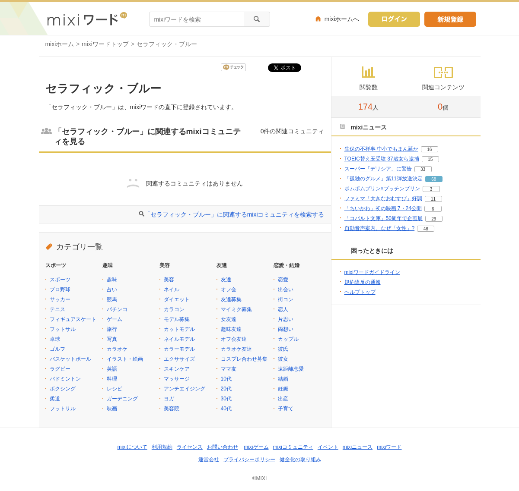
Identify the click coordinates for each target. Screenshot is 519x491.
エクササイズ (179, 359)
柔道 (55, 399)
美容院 (171, 409)
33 (422, 169)
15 (430, 159)
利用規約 (162, 447)
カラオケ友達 (236, 349)
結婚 (283, 379)
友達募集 (231, 299)
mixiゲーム (256, 447)
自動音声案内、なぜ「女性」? (379, 228)
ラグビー (60, 369)
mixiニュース (358, 447)
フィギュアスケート (73, 319)
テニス (57, 309)
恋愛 (283, 280)
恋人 (283, 309)
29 (433, 219)
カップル (288, 339)
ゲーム (114, 319)
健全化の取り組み (300, 459)
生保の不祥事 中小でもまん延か (381, 149)
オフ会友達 (234, 339)
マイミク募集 (236, 309)
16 (429, 149)
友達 (226, 280)
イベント (328, 447)
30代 (226, 399)
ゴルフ (57, 349)
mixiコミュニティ (293, 447)
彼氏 (283, 349)
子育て (285, 409)
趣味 (112, 280)
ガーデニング (122, 399)
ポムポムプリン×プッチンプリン (382, 189)
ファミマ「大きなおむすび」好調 (383, 198)
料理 (112, 379)
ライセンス (190, 447)
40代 (226, 409)
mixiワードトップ (105, 44)
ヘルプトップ (360, 292)
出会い (285, 289)
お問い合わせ (222, 447)
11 (433, 199)
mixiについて (132, 447)
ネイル (171, 289)
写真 (112, 339)
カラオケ (117, 349)
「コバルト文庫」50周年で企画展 (383, 218)
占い (112, 289)
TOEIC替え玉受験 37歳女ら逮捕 (381, 159)
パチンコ (117, 309)
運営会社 (208, 459)
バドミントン (65, 379)
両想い (285, 329)
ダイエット (177, 299)
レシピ (114, 389)
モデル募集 (177, 319)
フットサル (63, 329)
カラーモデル (179, 349)
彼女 (283, 359)
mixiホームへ (342, 19)
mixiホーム (59, 44)
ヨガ (169, 399)
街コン (285, 299)
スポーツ (60, 280)
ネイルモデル (179, 339)
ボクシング (63, 389)
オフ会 (228, 289)
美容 (169, 280)
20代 (226, 389)
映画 (112, 409)
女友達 (228, 319)
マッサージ (177, 379)
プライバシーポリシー (249, 459)
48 (425, 229)
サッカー (60, 299)
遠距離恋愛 (291, 369)
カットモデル (179, 329)
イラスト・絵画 (125, 359)
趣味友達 (231, 329)
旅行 (112, 329)
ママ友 (228, 369)
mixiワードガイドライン (372, 272)
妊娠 (283, 389)
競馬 (112, 299)
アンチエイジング (184, 389)
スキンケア (177, 369)
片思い (285, 319)
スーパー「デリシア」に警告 (378, 169)
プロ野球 (60, 289)
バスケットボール (70, 359)
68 (433, 179)
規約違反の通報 (362, 282)
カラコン (174, 309)
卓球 (55, 339)
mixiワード (389, 447)
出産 (283, 399)
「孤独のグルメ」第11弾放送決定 (383, 179)
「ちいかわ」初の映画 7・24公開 (383, 208)
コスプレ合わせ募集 (244, 359)
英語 (112, 369)
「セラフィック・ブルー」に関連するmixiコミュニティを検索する (234, 214)
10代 (226, 379)
